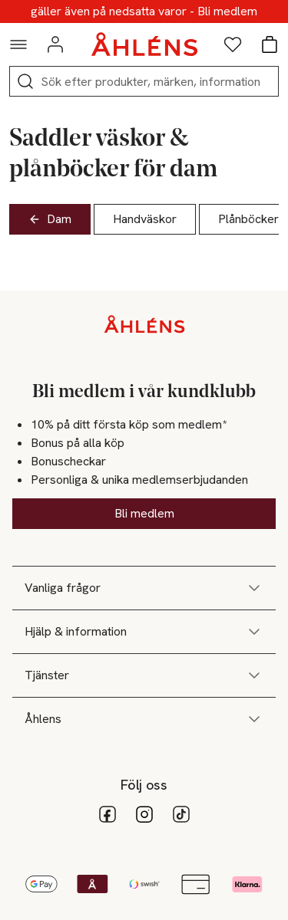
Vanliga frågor (144, 588)
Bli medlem (144, 513)
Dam (49, 219)
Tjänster (144, 675)
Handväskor (145, 219)
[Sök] (25, 81)
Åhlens (144, 719)
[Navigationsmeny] (18, 44)
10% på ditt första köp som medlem (144, 11)
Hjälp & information (144, 632)
